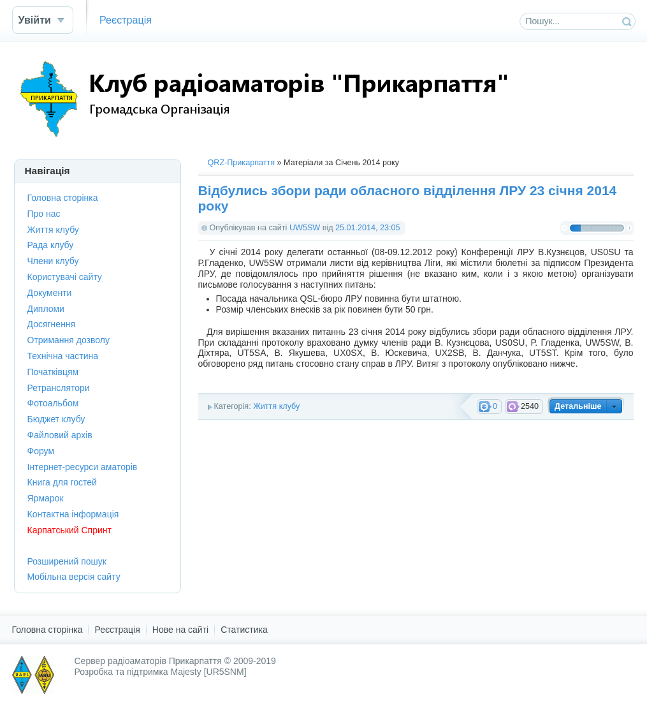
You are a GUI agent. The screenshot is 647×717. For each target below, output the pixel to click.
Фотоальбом (53, 403)
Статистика (244, 630)
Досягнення (51, 324)
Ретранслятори (58, 388)
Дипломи (45, 309)
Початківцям (53, 372)
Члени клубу (53, 261)
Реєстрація (125, 20)
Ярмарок (45, 498)
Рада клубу (50, 245)
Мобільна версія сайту (73, 577)
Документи (49, 293)
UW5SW (304, 227)
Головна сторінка (62, 198)
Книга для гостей (62, 482)
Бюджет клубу (56, 419)
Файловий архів (59, 435)
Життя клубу (276, 406)
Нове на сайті (180, 630)
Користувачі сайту (64, 277)
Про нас (44, 214)
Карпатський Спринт (69, 530)
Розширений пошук (66, 561)
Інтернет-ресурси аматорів (82, 467)
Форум (41, 451)
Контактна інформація (73, 514)
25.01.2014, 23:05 (367, 227)
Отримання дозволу (68, 340)
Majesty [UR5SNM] (209, 672)
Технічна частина (63, 356)
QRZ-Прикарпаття (241, 162)
